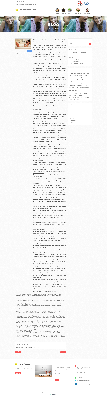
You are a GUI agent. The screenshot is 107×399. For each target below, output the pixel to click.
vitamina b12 (71, 99)
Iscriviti (56, 380)
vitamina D (76, 99)
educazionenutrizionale (75, 85)
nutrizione (73, 93)
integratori (88, 87)
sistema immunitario (76, 96)
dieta (71, 82)
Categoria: (18, 51)
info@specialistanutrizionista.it (83, 380)
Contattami (17, 373)
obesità (85, 93)
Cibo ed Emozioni (73, 114)
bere (73, 77)
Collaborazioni (78, 11)
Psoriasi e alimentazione (75, 61)
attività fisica (78, 75)
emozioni (86, 86)
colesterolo (85, 77)
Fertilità (71, 116)
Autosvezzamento (73, 110)
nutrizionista (81, 93)
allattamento (86, 73)
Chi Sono (87, 11)
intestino (71, 89)
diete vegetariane (80, 82)
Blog (70, 11)
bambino (70, 77)
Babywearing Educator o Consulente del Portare (80, 112)
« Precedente (17, 351)
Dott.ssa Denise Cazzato (28, 9)
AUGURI (82, 75)
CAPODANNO (76, 77)
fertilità (70, 87)
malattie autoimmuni (78, 89)
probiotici (71, 95)
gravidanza (77, 87)
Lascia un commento (61, 39)
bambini (86, 75)
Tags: (17, 53)
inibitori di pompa (83, 87)
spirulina (80, 97)
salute (75, 95)
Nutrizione (57, 28)
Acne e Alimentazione (74, 59)
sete (78, 95)
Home (57, 11)
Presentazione (73, 120)
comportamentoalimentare (75, 80)
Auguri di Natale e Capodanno (76, 107)
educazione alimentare (80, 83)
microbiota (73, 91)
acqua (70, 73)
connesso (23, 347)
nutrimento (82, 91)
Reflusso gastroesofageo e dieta (76, 63)
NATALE (78, 91)
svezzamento (86, 97)
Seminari (71, 122)
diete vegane (75, 82)
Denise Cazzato (53, 392)
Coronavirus (85, 80)
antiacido (73, 75)
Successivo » (62, 351)
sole (78, 97)
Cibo (81, 77)
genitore (73, 87)
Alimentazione (76, 73)
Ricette (63, 11)
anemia (70, 75)
